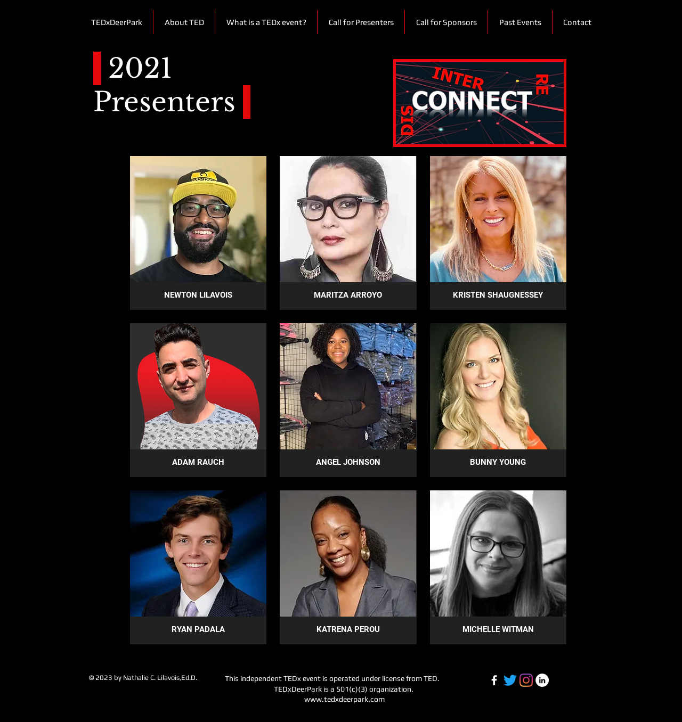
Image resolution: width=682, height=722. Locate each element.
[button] (520, 22)
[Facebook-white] (494, 680)
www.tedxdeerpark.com (344, 699)
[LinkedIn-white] (542, 680)
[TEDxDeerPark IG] (526, 680)
